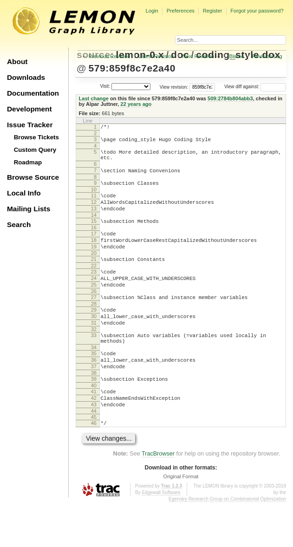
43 (94, 446)
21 (94, 278)
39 (94, 416)
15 (94, 235)
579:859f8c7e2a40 (132, 68)
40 (94, 424)
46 (94, 466)
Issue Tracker (29, 125)
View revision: (174, 86)
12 (94, 213)
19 (94, 264)
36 (94, 394)
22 (94, 286)
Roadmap (28, 162)
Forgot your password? (256, 10)
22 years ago (135, 104)
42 (94, 438)
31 (94, 352)
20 (94, 272)
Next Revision (198, 56)
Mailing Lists (28, 209)
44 (94, 454)
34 (94, 381)
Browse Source (33, 177)
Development (29, 109)
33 (94, 366)
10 (94, 199)
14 (94, 229)
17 (94, 249)
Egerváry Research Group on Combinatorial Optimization (227, 543)
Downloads (26, 77)
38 (94, 410)
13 (94, 221)
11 (94, 205)
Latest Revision (156, 56)
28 (94, 330)
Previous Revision (109, 56)
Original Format (181, 521)
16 (94, 243)
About (17, 61)
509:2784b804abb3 (230, 98)
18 (94, 257)
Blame (236, 56)
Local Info (24, 193)
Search (19, 224)
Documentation (33, 93)
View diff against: (255, 86)
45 (94, 460)
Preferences (181, 10)
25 (94, 308)
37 (94, 402)
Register (212, 10)
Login (151, 10)
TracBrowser (158, 498)
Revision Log (267, 56)
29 (94, 336)
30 (94, 344)
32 (94, 360)
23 (94, 292)
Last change (94, 98)
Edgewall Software (161, 537)
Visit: (105, 86)
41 (94, 430)
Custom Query (35, 149)
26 (94, 316)
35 (94, 387)
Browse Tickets (36, 137)
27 (94, 322)
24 (94, 300)
